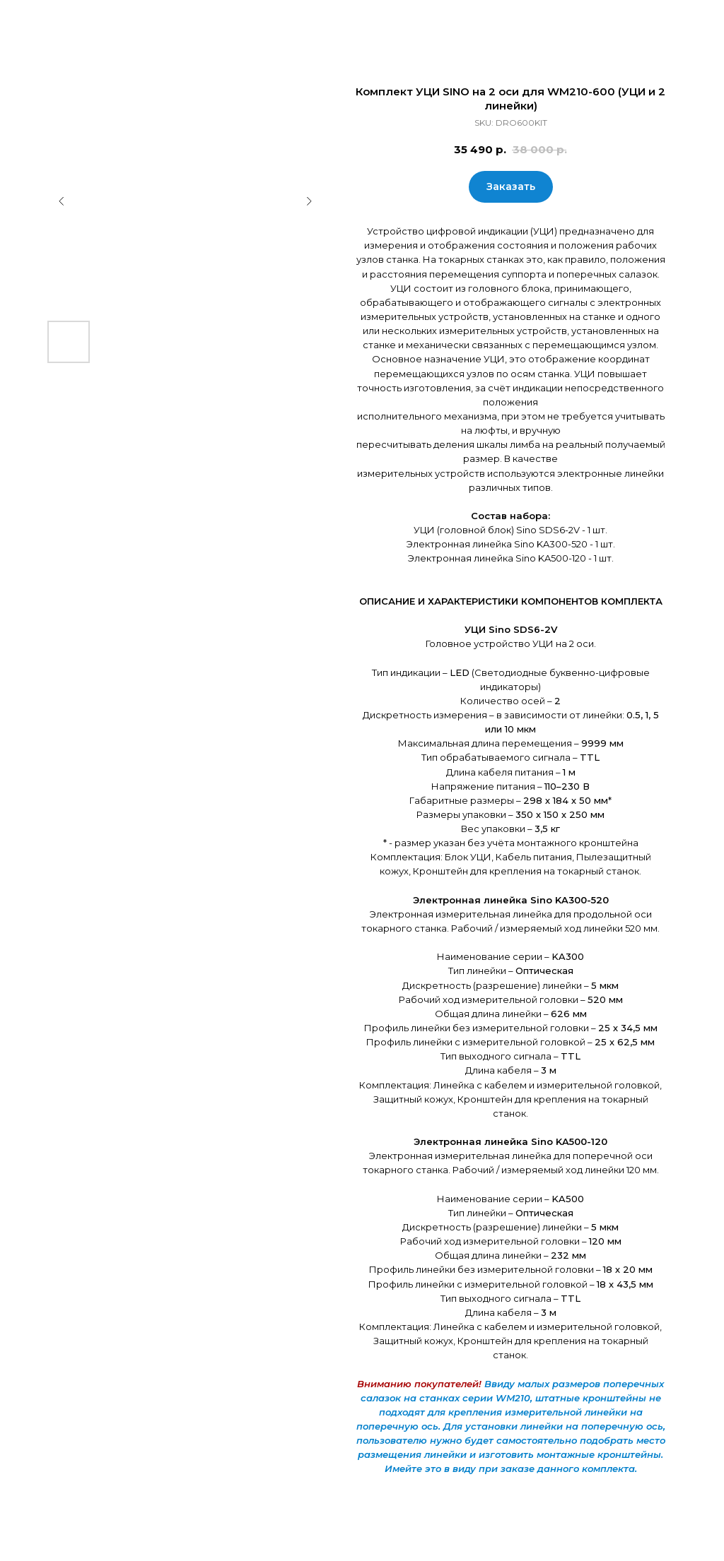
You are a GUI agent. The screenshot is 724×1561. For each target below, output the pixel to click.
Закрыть (42, 20)
